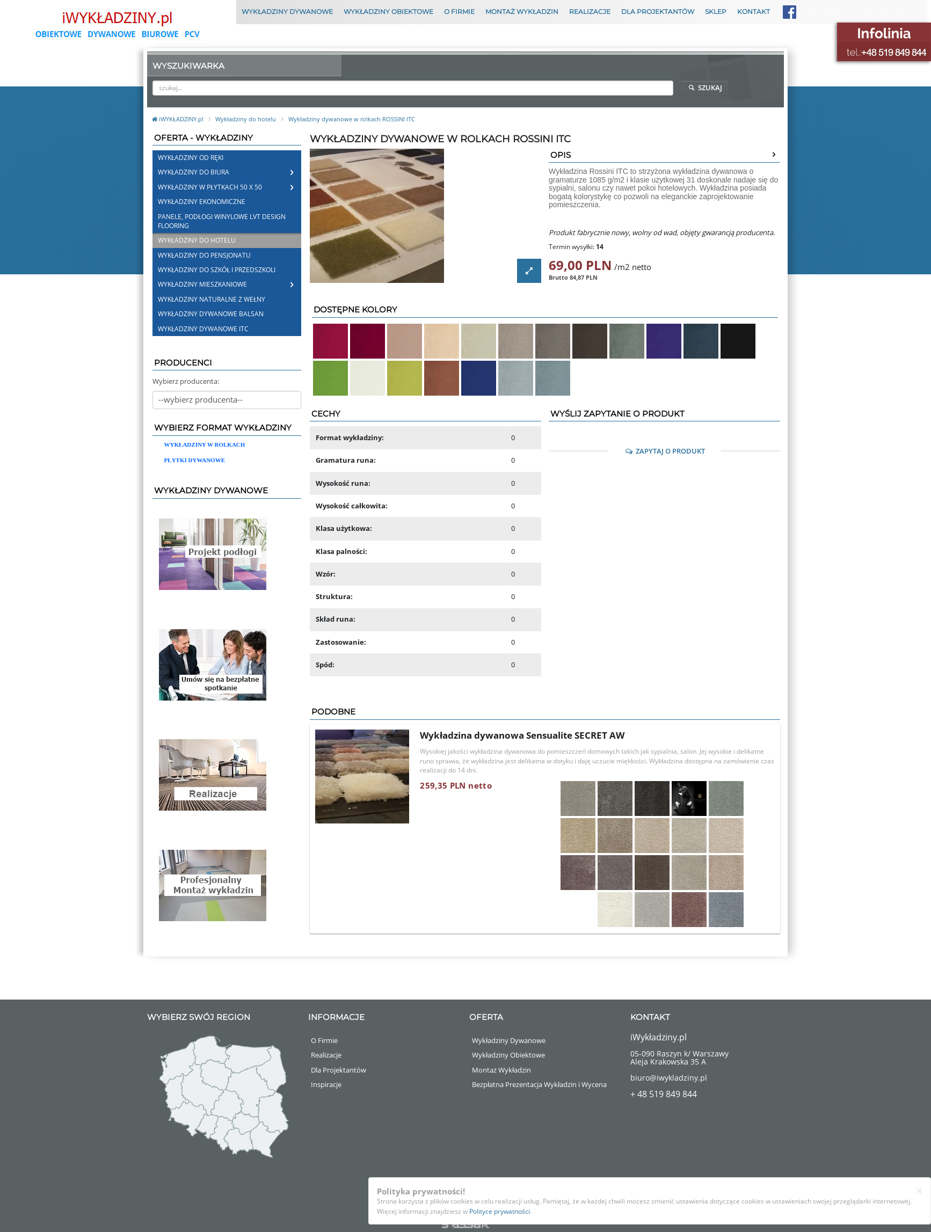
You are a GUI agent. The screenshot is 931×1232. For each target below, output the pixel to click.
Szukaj (704, 87)
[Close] (919, 1191)
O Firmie (459, 12)
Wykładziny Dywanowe (287, 12)
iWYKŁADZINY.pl (178, 119)
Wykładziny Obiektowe (388, 12)
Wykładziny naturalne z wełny (211, 299)
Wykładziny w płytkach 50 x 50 (210, 187)
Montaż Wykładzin (521, 12)
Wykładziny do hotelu (245, 119)
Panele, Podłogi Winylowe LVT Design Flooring (222, 221)
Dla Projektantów (657, 12)
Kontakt (753, 12)
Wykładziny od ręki (190, 158)
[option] (425, 216)
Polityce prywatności (499, 1211)
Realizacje (589, 12)
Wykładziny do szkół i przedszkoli (216, 270)
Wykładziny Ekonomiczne (201, 202)
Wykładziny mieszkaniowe (202, 284)
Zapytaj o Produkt (664, 451)
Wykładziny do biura (193, 172)
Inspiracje (326, 1084)
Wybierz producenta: (185, 381)
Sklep (715, 12)
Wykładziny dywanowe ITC (203, 329)
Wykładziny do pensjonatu (204, 255)
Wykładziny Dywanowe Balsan (211, 314)
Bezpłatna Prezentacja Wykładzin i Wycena (539, 1084)
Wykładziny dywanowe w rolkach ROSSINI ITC (351, 119)
